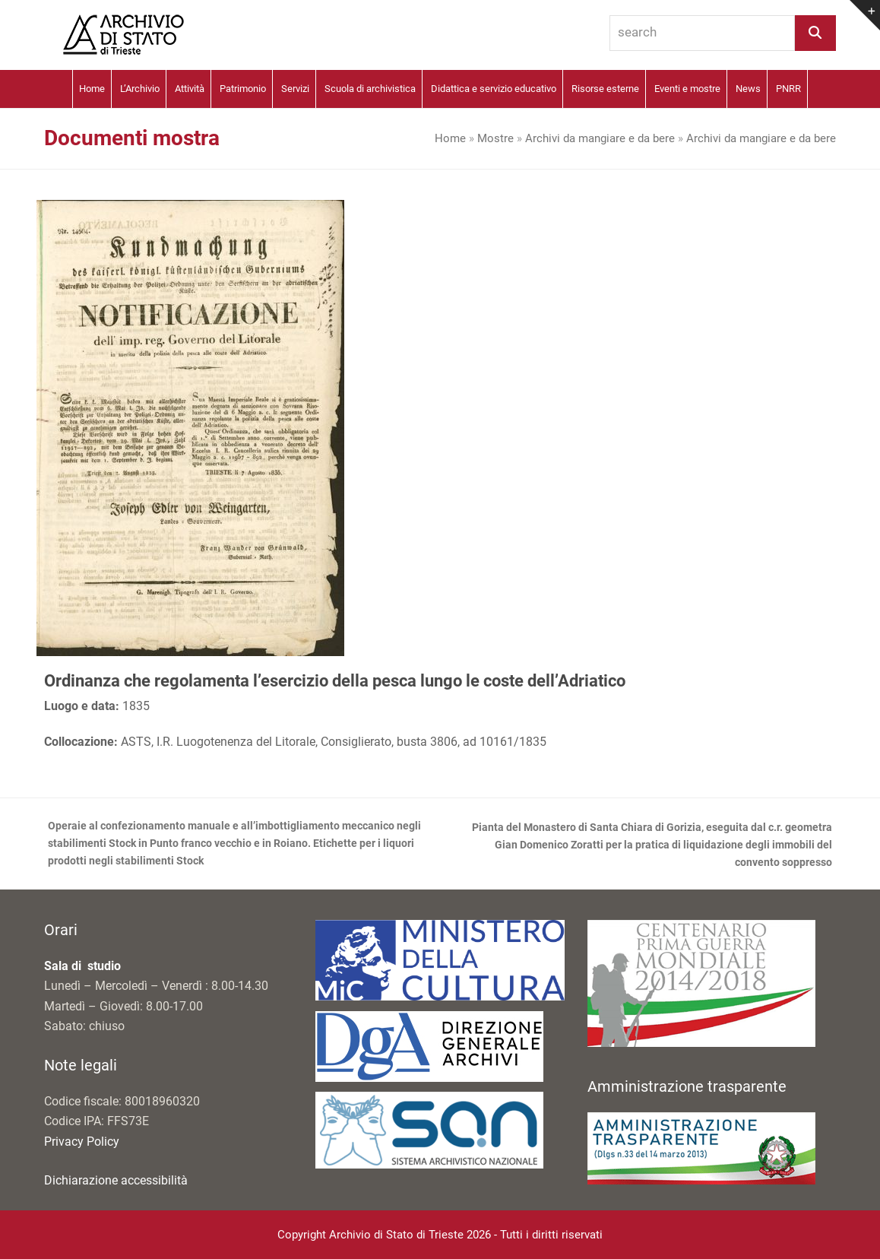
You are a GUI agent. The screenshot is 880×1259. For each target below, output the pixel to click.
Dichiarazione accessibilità (116, 1180)
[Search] (815, 33)
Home (450, 138)
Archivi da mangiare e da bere (600, 138)
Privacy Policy (81, 1141)
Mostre (495, 138)
